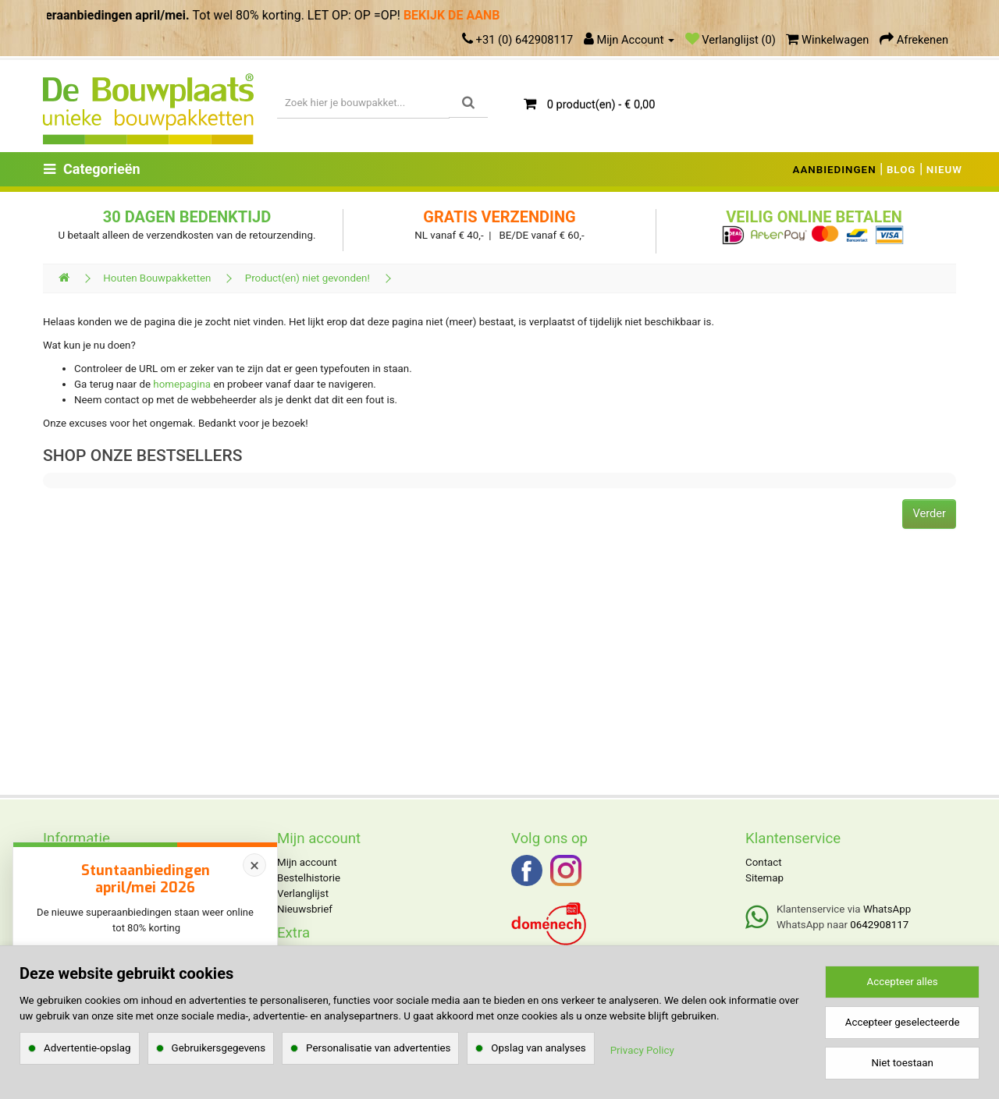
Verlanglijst (303, 893)
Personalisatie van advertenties (378, 1048)
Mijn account (307, 862)
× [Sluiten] (254, 865)
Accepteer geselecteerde (902, 1022)
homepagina (182, 384)
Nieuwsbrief (304, 909)
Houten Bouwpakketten (157, 278)
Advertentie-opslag (87, 1048)
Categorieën (92, 169)
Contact (763, 862)
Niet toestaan (902, 1063)
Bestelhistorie (308, 878)
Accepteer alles (902, 981)
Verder (929, 513)
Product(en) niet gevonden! (307, 278)
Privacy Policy (642, 1050)
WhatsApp (887, 909)
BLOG (901, 169)
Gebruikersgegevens (219, 1048)
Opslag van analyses (538, 1048)
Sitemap (764, 878)
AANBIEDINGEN (834, 169)
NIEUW (944, 169)
